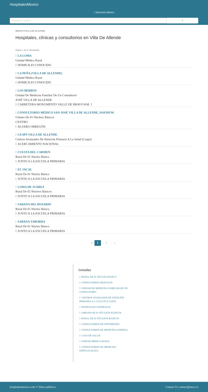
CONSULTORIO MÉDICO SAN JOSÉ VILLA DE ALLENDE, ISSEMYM (66, 112)
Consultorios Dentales (96, 282)
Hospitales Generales (94, 307)
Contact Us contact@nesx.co (181, 387)
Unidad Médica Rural (94, 341)
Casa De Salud (89, 335)
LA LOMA (25, 55)
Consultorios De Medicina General (103, 329)
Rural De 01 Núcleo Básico (97, 276)
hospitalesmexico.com (22, 387)
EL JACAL (25, 169)
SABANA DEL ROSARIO (34, 204)
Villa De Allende (34, 31)
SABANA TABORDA (31, 221)
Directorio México (104, 12)
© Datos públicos (33, 387)
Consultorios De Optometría (99, 324)
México (19, 31)
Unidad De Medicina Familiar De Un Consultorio (103, 290)
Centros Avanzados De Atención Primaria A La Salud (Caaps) (101, 299)
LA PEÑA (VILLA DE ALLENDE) (40, 73)
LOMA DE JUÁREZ (31, 187)
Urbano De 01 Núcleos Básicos (100, 312)
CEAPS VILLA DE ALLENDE (37, 134)
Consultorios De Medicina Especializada (97, 349)
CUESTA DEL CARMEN (34, 152)
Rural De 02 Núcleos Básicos (99, 318)
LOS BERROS (27, 90)
